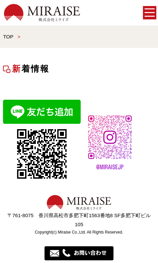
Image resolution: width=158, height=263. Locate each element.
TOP (8, 36)
